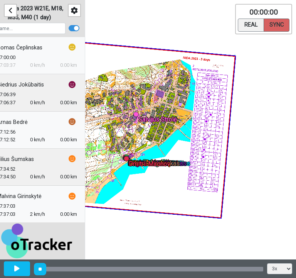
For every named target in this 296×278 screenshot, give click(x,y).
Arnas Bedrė (23, 122)
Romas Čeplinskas (30, 47)
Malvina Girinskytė (30, 196)
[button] (137, 115)
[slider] (40, 269)
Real (250, 24)
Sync (276, 24)
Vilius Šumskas (26, 159)
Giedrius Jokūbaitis (31, 84)
